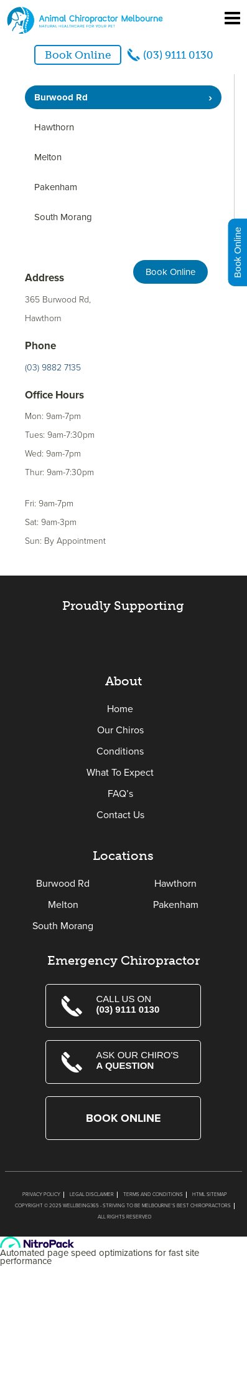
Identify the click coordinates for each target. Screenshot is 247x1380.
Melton (48, 157)
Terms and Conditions (153, 1194)
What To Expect (120, 772)
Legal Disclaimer (92, 1194)
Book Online (78, 55)
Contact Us (120, 815)
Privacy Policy (41, 1194)
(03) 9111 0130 (178, 55)
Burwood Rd (61, 97)
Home (120, 709)
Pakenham (55, 187)
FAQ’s (120, 794)
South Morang (63, 217)
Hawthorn (54, 127)
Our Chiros (120, 730)
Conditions (120, 751)
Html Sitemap (209, 1194)
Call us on (140, 1004)
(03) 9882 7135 (53, 367)
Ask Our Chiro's (140, 1060)
